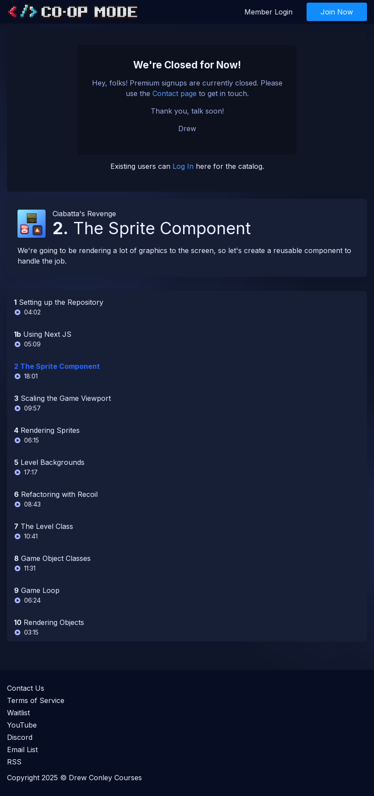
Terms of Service (35, 700)
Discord (19, 737)
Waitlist (18, 712)
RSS (14, 761)
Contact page (174, 93)
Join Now (337, 11)
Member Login (268, 11)
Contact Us (25, 688)
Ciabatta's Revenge (84, 213)
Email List (22, 749)
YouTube (22, 725)
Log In (183, 166)
